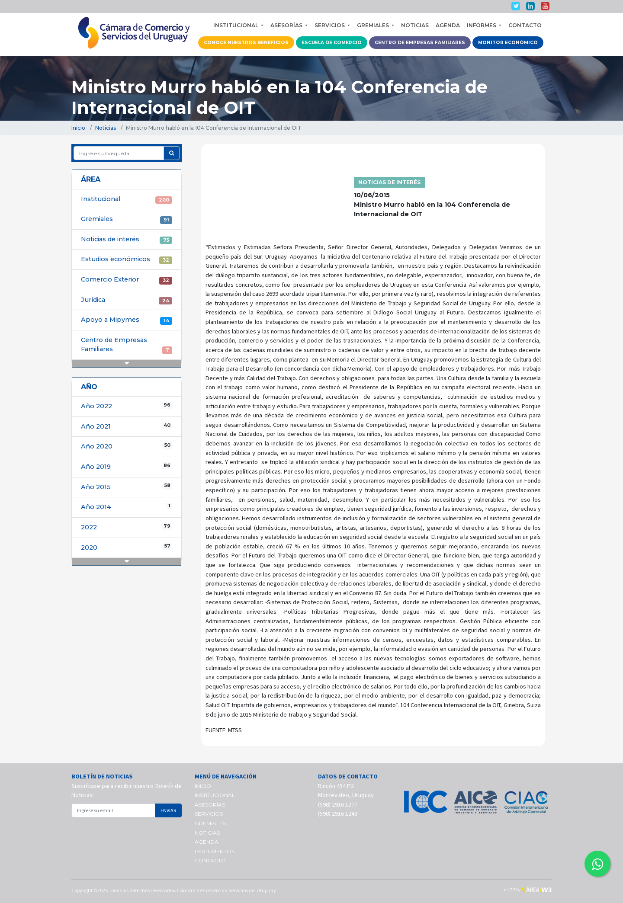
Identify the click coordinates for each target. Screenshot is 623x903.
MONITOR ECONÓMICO (508, 42)
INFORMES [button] (482, 25)
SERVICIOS (209, 813)
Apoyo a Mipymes (126, 320)
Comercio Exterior (126, 279)
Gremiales (126, 219)
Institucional (126, 199)
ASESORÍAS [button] (287, 25)
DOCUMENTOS (214, 851)
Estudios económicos (126, 259)
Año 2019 (126, 466)
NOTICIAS (415, 25)
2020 (126, 547)
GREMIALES (210, 823)
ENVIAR (168, 810)
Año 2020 (126, 446)
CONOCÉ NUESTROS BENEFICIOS (246, 42)
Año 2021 (126, 426)
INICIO (203, 786)
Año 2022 (126, 406)
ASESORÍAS (210, 804)
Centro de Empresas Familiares (126, 345)
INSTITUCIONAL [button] (236, 25)
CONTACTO (525, 25)
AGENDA (448, 25)
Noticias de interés (126, 239)
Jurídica (126, 300)
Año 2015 (126, 487)
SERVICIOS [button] (330, 25)
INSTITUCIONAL (215, 795)
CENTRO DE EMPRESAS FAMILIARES (420, 42)
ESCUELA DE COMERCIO (332, 42)
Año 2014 (126, 507)
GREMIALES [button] (373, 25)
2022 (126, 527)
